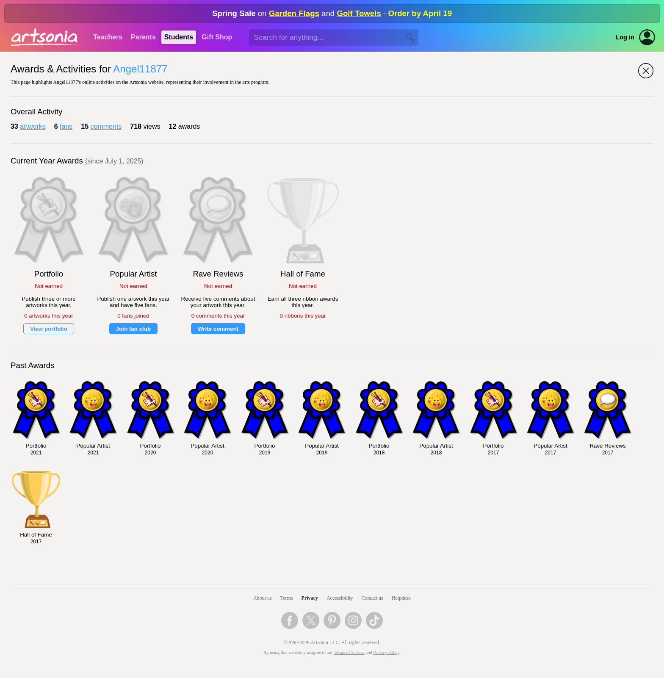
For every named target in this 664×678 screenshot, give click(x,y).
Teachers (107, 37)
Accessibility (339, 598)
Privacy (310, 598)
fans (66, 126)
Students (178, 37)
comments (106, 126)
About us (262, 598)
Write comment (218, 329)
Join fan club (133, 329)
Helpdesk (401, 598)
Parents (143, 37)
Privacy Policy (387, 652)
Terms (286, 598)
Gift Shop (217, 37)
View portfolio (48, 329)
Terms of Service (349, 652)
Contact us (372, 598)
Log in (625, 37)
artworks (32, 126)
